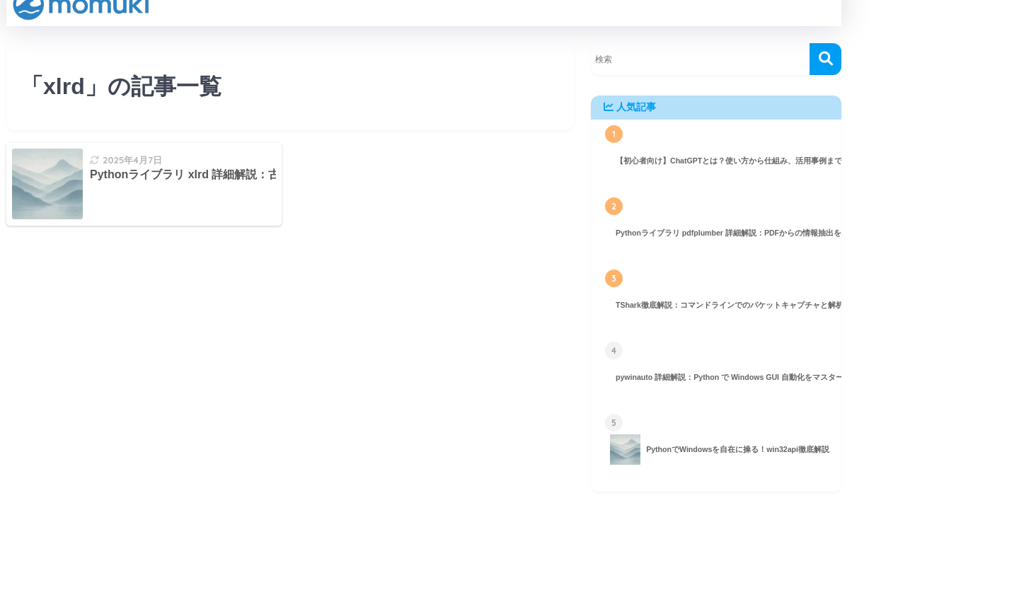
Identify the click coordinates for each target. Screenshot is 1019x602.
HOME (423, 553)
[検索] (825, 59)
